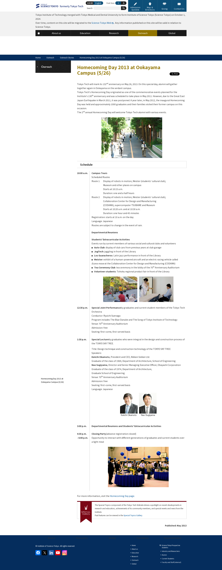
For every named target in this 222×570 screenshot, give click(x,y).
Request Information (172, 538)
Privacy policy (82, 538)
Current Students (168, 558)
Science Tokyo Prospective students (171, 546)
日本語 (90, 3)
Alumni (164, 555)
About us (51, 538)
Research (135, 556)
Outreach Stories (67, 57)
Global (134, 564)
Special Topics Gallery (133, 515)
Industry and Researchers (171, 551)
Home (38, 57)
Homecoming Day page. (122, 495)
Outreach (50, 57)
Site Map (112, 538)
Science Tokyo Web (101, 22)
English (98, 3)
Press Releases (142, 538)
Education (135, 553)
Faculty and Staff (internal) (171, 562)
